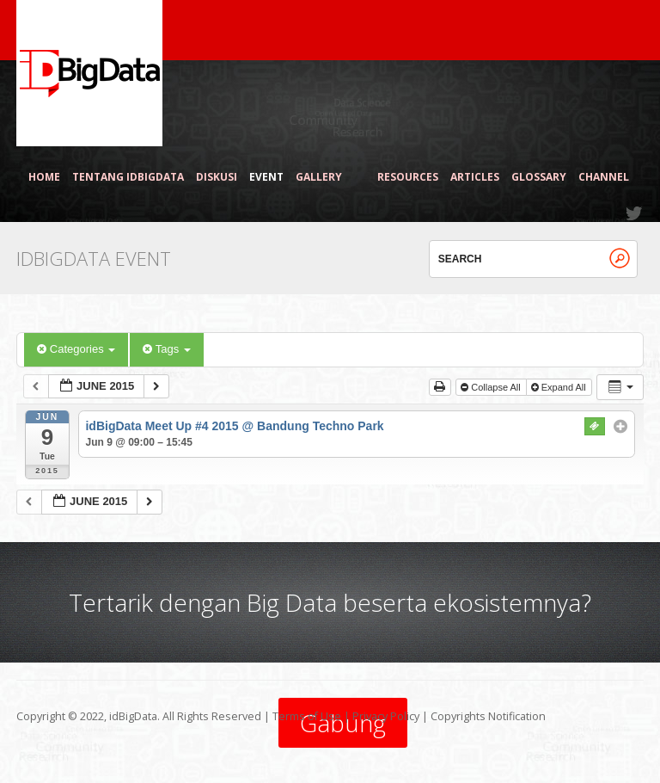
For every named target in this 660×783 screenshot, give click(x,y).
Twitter (635, 213)
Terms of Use (306, 716)
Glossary (538, 177)
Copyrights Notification (488, 716)
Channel (603, 177)
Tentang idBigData (128, 177)
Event (266, 177)
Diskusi (216, 177)
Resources (407, 177)
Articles (474, 177)
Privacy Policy (385, 716)
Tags (166, 348)
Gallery (327, 177)
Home (44, 177)
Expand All (560, 387)
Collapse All (492, 387)
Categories (76, 348)
